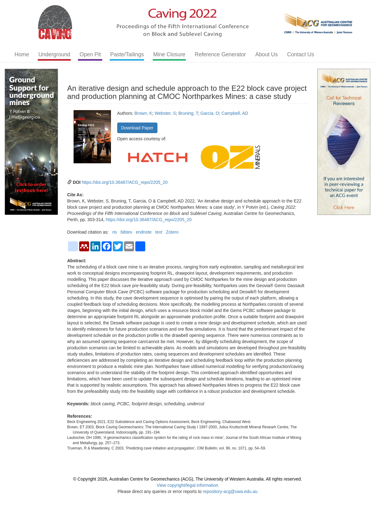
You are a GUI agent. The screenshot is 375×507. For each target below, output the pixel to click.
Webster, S (165, 113)
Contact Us (300, 54)
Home (22, 54)
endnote (144, 232)
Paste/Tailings (127, 54)
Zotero (172, 232)
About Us (266, 54)
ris (114, 232)
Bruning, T (188, 113)
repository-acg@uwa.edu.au (230, 491)
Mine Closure (169, 54)
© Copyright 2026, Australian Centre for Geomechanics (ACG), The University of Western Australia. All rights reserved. (187, 479)
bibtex (126, 232)
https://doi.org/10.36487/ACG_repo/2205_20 (125, 182)
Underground (54, 54)
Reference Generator (220, 54)
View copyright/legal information (187, 485)
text (158, 232)
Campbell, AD (234, 113)
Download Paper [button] (137, 127)
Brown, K (143, 113)
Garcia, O (209, 113)
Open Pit (90, 54)
